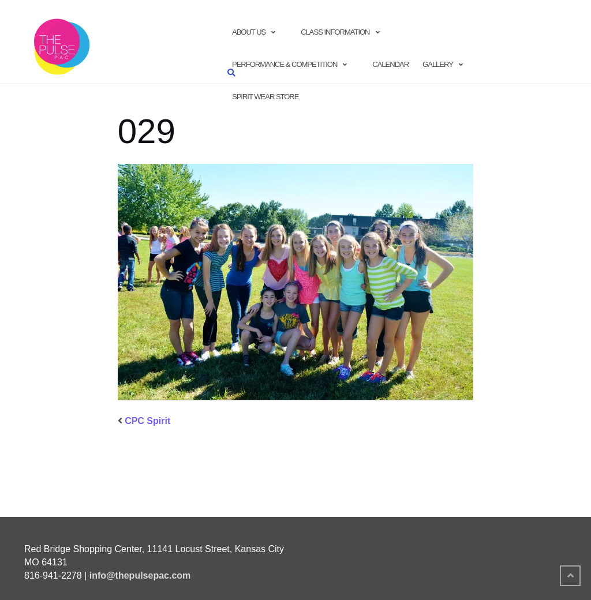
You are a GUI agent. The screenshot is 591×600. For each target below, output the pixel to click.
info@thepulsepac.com (140, 575)
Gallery (437, 64)
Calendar (390, 64)
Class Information (335, 32)
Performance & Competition (284, 64)
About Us (248, 32)
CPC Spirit (147, 421)
